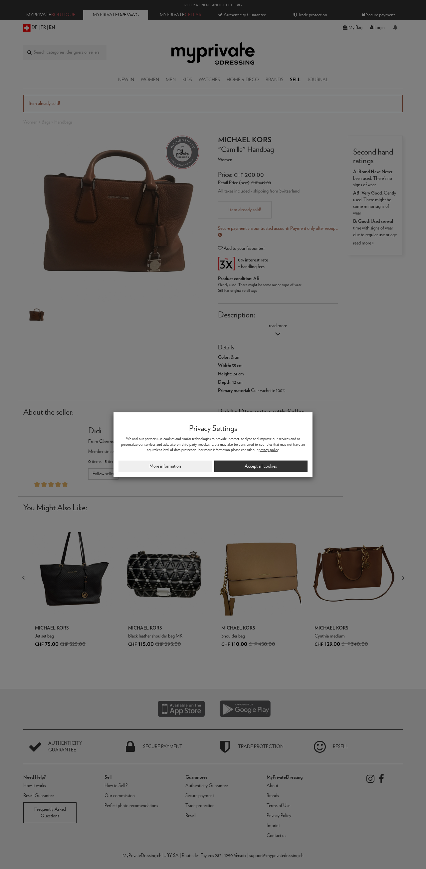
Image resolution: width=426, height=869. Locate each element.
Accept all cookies (261, 466)
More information (165, 466)
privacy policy (268, 449)
